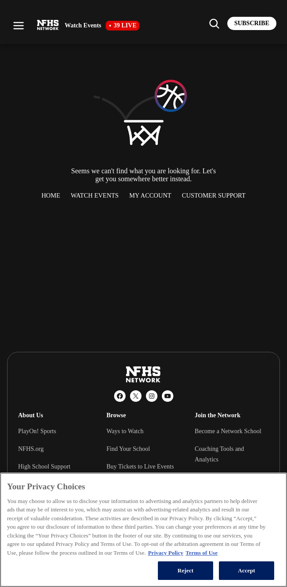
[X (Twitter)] (136, 396)
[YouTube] (167, 396)
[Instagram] (151, 396)
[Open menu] (19, 26)
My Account (150, 195)
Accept (246, 570)
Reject (185, 570)
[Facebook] (120, 396)
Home (51, 195)
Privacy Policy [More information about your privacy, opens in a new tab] (166, 552)
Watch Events (95, 195)
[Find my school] (214, 23)
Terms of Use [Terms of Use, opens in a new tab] (201, 552)
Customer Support (213, 195)
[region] (143, 530)
